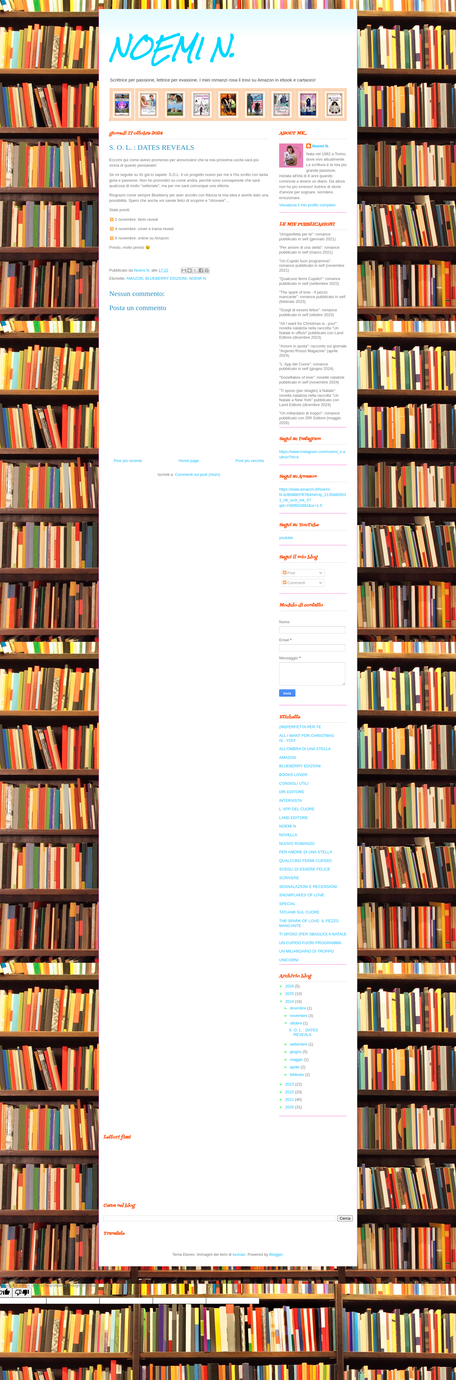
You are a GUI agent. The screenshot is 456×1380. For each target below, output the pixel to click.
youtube (286, 537)
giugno (296, 1051)
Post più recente (128, 460)
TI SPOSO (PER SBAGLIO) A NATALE (313, 934)
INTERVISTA (290, 800)
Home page (189, 460)
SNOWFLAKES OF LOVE (301, 895)
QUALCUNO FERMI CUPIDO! (305, 860)
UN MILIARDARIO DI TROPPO (306, 951)
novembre (299, 1015)
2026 (290, 986)
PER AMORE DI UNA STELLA (305, 852)
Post (289, 573)
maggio (297, 1059)
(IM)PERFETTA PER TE (300, 727)
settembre (299, 1044)
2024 (290, 1001)
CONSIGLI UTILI (294, 783)
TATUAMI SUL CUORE (299, 912)
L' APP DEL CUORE (296, 809)
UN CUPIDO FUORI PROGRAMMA (310, 943)
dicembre (298, 1008)
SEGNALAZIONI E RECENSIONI (308, 886)
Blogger (275, 1254)
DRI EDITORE (291, 792)
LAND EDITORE (293, 817)
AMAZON (134, 278)
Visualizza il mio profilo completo (307, 205)
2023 (290, 1084)
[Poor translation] (22, 1293)
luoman (239, 1254)
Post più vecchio (250, 460)
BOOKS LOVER (293, 774)
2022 (290, 1092)
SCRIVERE (289, 878)
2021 (290, 1099)
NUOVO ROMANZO (297, 843)
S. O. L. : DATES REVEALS (303, 1032)
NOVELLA (288, 835)
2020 (290, 1107)
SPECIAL (287, 903)
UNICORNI (288, 960)
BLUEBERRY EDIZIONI (166, 278)
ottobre (296, 1023)
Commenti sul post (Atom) (197, 474)
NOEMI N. (172, 49)
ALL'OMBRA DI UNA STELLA (305, 749)
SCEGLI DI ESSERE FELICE (304, 869)
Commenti (294, 583)
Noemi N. (320, 146)
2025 (290, 993)
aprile (295, 1067)
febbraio (297, 1074)
